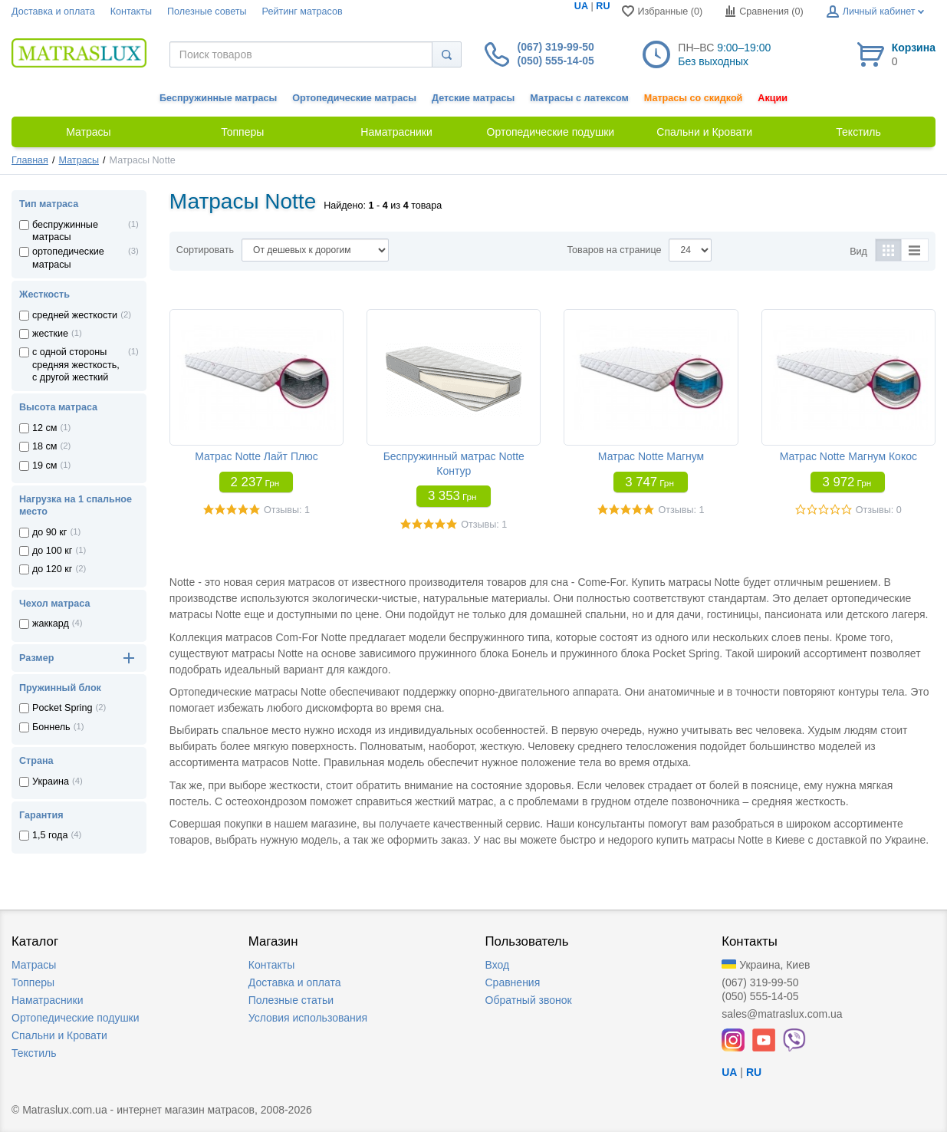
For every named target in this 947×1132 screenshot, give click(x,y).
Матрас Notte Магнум (651, 456)
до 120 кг (52, 569)
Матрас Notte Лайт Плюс (256, 456)
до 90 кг (49, 532)
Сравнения (513, 982)
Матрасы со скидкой (693, 98)
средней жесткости (74, 315)
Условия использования (307, 1018)
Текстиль (34, 1053)
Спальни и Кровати (59, 1035)
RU (603, 6)
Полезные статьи (291, 1000)
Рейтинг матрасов (302, 11)
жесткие (50, 333)
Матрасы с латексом (579, 98)
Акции (773, 98)
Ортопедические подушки (76, 1018)
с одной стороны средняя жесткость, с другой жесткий (76, 365)
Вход (497, 965)
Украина (50, 781)
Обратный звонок (528, 1000)
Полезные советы (207, 11)
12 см (44, 428)
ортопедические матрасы (68, 257)
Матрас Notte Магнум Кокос (848, 456)
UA (581, 6)
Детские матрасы (473, 98)
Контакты (131, 11)
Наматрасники (47, 1000)
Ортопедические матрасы (354, 98)
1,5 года (49, 835)
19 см (44, 465)
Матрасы (79, 160)
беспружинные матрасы (65, 230)
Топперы (33, 982)
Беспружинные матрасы (218, 98)
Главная (30, 160)
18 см (44, 446)
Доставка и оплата (53, 11)
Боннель (51, 727)
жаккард (50, 623)
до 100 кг (52, 550)
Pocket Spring (62, 708)
